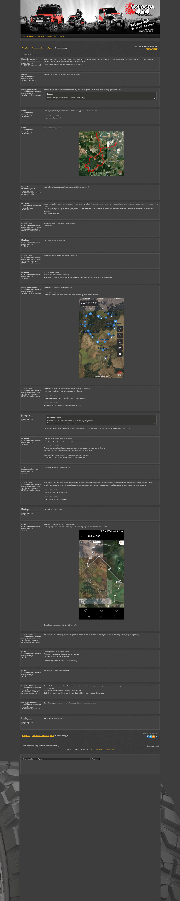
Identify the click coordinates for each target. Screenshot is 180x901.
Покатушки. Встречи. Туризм (43, 48)
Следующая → (100, 749)
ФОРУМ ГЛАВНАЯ (29, 36)
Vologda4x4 (26, 48)
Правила (61, 36)
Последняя (110, 749)
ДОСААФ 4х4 (51, 36)
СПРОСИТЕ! (152, 49)
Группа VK (41, 36)
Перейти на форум (61, 758)
